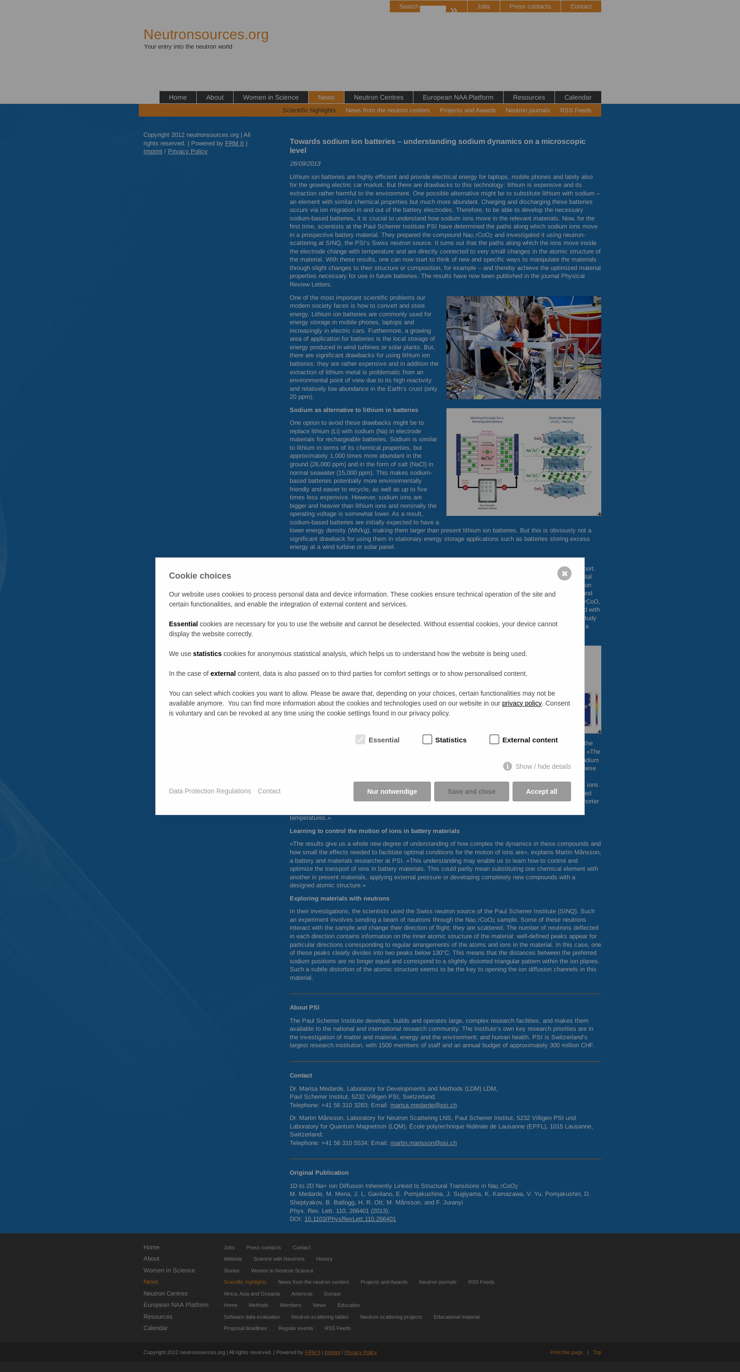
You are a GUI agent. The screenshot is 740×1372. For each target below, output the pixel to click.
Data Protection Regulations (210, 791)
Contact (269, 791)
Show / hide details (543, 766)
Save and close (472, 791)
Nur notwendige (392, 791)
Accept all (541, 791)
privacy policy (522, 703)
